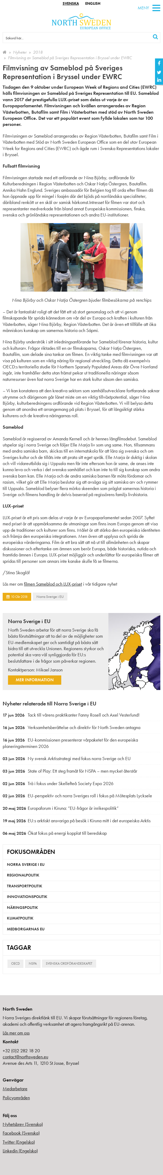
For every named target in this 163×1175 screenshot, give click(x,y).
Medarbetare (15, 1088)
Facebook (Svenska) (21, 1133)
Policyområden (16, 1098)
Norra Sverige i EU (50, 596)
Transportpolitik (24, 886)
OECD (15, 963)
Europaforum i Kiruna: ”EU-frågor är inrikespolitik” (61, 808)
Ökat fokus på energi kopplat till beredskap (55, 833)
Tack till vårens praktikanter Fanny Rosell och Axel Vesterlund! (71, 715)
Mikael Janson (49, 670)
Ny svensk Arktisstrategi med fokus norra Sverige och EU (67, 758)
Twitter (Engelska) (19, 1142)
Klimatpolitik (20, 918)
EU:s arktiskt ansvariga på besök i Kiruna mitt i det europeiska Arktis (76, 821)
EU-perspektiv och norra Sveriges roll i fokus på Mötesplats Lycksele (77, 796)
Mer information (35, 680)
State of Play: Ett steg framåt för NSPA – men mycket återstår (70, 771)
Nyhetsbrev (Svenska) (23, 1124)
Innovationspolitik (27, 896)
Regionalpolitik (23, 875)
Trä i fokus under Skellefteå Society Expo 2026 (58, 783)
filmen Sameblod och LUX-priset (53, 584)
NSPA (33, 963)
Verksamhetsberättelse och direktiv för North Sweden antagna (71, 727)
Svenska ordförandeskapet (69, 963)
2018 (38, 52)
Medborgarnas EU (25, 929)
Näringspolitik (22, 907)
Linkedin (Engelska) (20, 1151)
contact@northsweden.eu (25, 1057)
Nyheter (20, 52)
